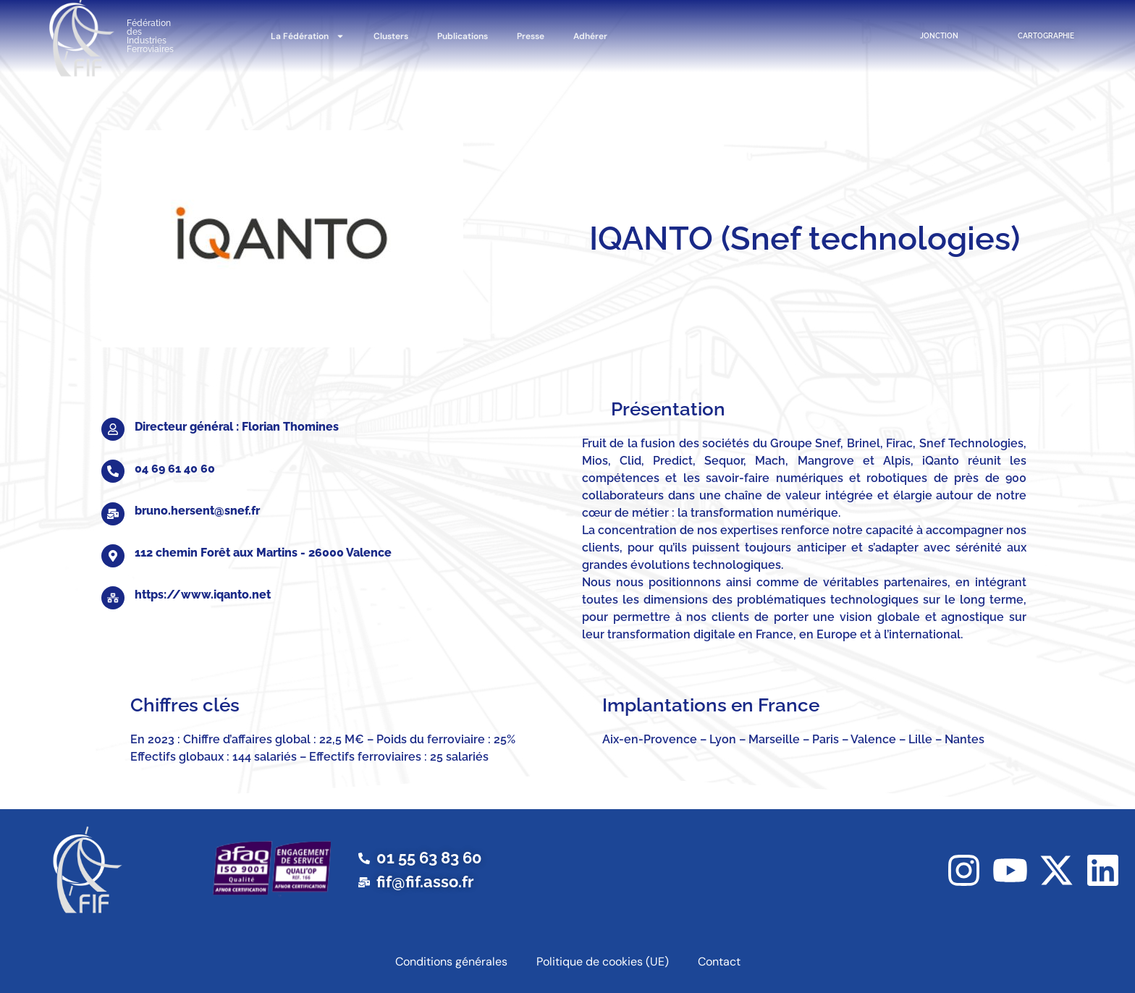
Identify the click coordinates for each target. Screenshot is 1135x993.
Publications (462, 36)
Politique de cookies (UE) (602, 961)
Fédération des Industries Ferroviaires (150, 36)
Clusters (391, 36)
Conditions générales (451, 961)
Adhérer (590, 36)
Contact (719, 961)
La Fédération (308, 36)
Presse (530, 36)
